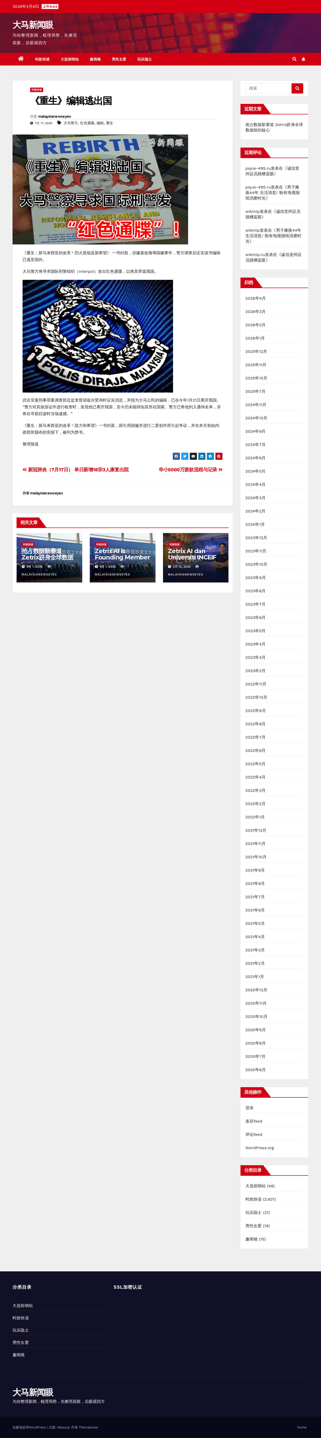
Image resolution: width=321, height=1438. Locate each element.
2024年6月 (256, 457)
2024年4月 (256, 484)
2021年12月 (256, 830)
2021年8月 (255, 883)
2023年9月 (256, 577)
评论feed (254, 1134)
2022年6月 (256, 750)
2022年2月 (256, 803)
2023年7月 (256, 604)
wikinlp (253, 211)
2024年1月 (255, 524)
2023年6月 (256, 617)
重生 (109, 123)
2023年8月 (256, 591)
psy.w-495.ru (258, 168)
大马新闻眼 (33, 25)
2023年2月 (256, 670)
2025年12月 (256, 351)
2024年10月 (257, 418)
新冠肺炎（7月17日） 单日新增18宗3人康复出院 (76, 470)
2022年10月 (257, 697)
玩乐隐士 (144, 59)
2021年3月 (255, 950)
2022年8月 (256, 724)
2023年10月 (257, 564)
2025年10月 (257, 378)
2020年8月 (256, 1043)
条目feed (254, 1121)
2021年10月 (256, 857)
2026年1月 (255, 338)
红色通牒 (87, 123)
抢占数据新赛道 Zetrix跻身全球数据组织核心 (47, 557)
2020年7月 (256, 1056)
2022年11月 (256, 684)
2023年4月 (256, 644)
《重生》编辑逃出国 (71, 101)
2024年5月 (256, 471)
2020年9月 (256, 1029)
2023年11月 (256, 551)
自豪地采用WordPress (30, 1427)
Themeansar (88, 1427)
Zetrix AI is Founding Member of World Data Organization (122, 560)
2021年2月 (255, 963)
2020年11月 (256, 1003)
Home (301, 1427)
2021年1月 (255, 976)
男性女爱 (119, 59)
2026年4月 (256, 298)
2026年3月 (256, 311)
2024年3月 (256, 497)
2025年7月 (256, 391)
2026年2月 (256, 324)
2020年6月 (256, 1069)
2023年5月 (256, 630)
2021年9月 (255, 870)
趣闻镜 (95, 59)
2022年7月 (256, 737)
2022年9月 (256, 710)
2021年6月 (255, 910)
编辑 (100, 123)
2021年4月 (255, 936)
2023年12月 (256, 537)
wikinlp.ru (255, 254)
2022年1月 (255, 817)
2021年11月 (256, 843)
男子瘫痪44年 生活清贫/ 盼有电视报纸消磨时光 (273, 193)
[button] (294, 59)
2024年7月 (256, 444)
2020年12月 (257, 990)
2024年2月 (256, 511)
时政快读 (42, 59)
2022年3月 (256, 790)
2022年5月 (256, 763)
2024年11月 (256, 404)
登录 (250, 1107)
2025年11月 (256, 364)
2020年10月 (257, 1016)
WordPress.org (260, 1147)
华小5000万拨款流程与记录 (191, 470)
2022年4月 (256, 777)
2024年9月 (256, 431)
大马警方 (71, 123)
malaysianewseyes (54, 116)
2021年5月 (255, 923)
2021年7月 (255, 896)
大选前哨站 (70, 59)
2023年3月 (256, 657)
